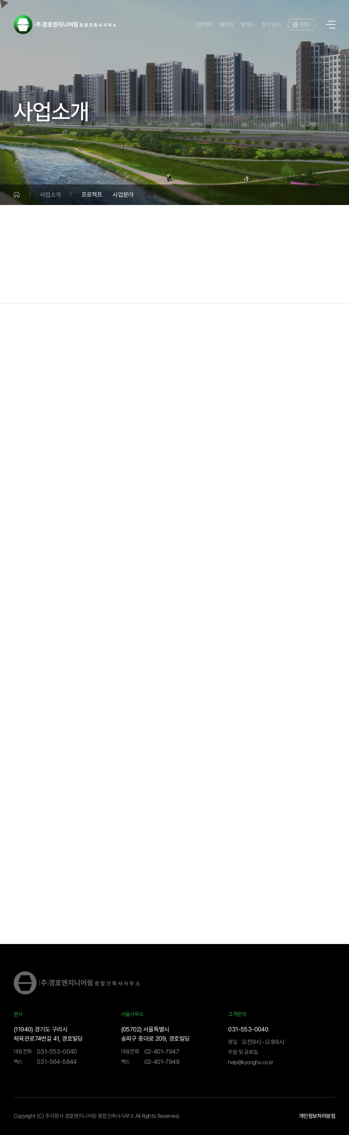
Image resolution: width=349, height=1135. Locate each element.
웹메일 (226, 24)
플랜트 (176, 346)
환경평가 (278, 346)
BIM (343, 290)
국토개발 (89, 290)
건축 (161, 290)
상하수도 (74, 346)
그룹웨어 (203, 24)
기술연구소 (302, 290)
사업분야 (123, 194)
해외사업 (255, 290)
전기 (227, 346)
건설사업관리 (205, 290)
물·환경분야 (42, 290)
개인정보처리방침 (317, 1116)
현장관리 (271, 24)
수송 (128, 290)
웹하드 (248, 24)
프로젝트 (92, 194)
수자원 (126, 346)
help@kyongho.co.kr (250, 1062)
